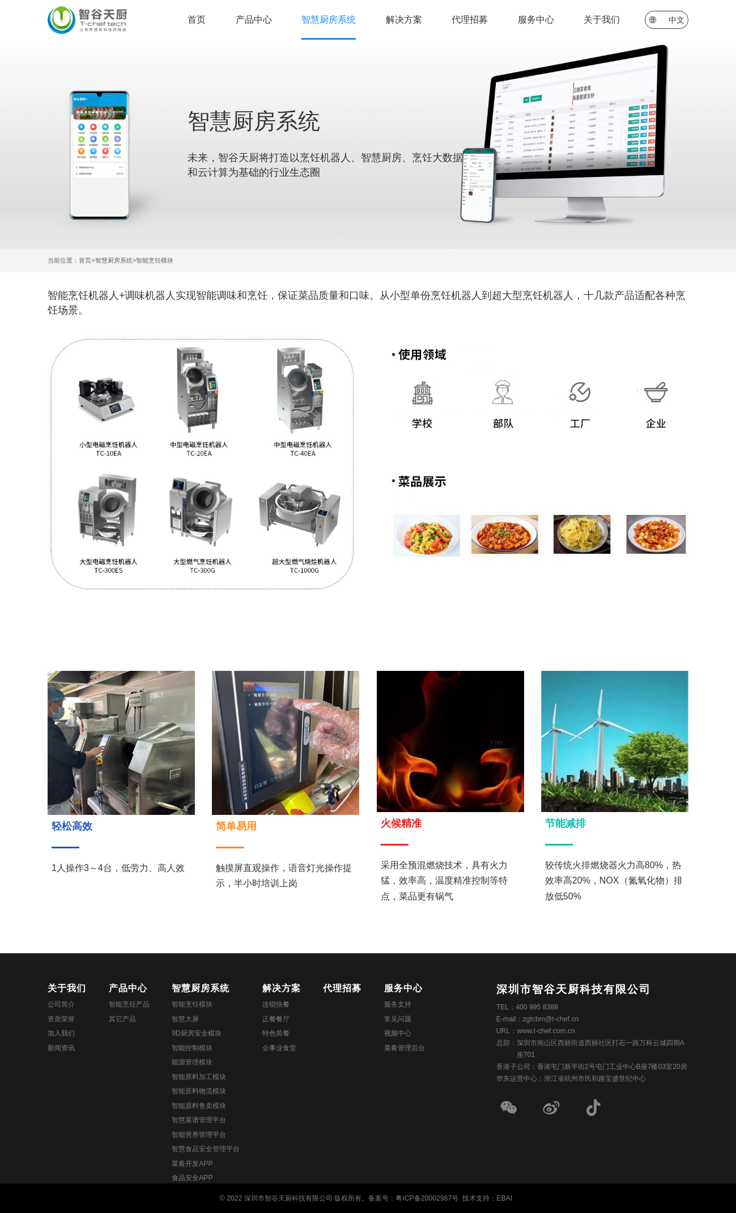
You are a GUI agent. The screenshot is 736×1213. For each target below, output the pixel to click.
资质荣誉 (61, 1019)
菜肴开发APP (192, 1164)
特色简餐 (276, 1033)
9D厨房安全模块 (197, 1033)
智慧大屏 (185, 1019)
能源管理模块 (192, 1062)
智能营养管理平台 (199, 1135)
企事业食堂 (279, 1048)
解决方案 (404, 19)
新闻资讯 (61, 1048)
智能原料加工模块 (199, 1077)
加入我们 (61, 1033)
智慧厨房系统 (328, 19)
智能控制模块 (192, 1048)
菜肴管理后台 (404, 1048)
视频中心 (397, 1033)
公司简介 (61, 1004)
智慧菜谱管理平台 (199, 1120)
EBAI (504, 1198)
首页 (197, 19)
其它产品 (122, 1019)
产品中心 (254, 19)
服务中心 (536, 19)
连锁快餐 (276, 1004)
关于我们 (602, 19)
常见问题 (397, 1019)
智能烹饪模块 (154, 260)
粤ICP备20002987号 (426, 1198)
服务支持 (397, 1004)
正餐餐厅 (276, 1019)
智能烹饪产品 (129, 1004)
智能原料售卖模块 (199, 1106)
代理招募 (470, 19)
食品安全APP (192, 1178)
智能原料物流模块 (199, 1091)
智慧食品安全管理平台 (206, 1149)
